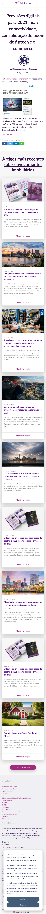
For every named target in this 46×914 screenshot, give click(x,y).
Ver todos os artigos (23, 767)
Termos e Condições (9, 789)
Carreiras (5, 793)
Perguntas (5, 807)
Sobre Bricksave (7, 791)
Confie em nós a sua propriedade (13, 812)
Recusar (23, 905)
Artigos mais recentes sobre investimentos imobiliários (23, 164)
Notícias (5, 79)
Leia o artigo (7, 134)
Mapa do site (6, 819)
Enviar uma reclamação (9, 814)
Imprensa (5, 816)
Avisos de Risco (7, 796)
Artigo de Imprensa (18, 79)
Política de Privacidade (9, 786)
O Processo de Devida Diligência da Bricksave (17, 798)
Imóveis (4, 803)
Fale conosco (6, 809)
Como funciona (7, 800)
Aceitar (23, 899)
